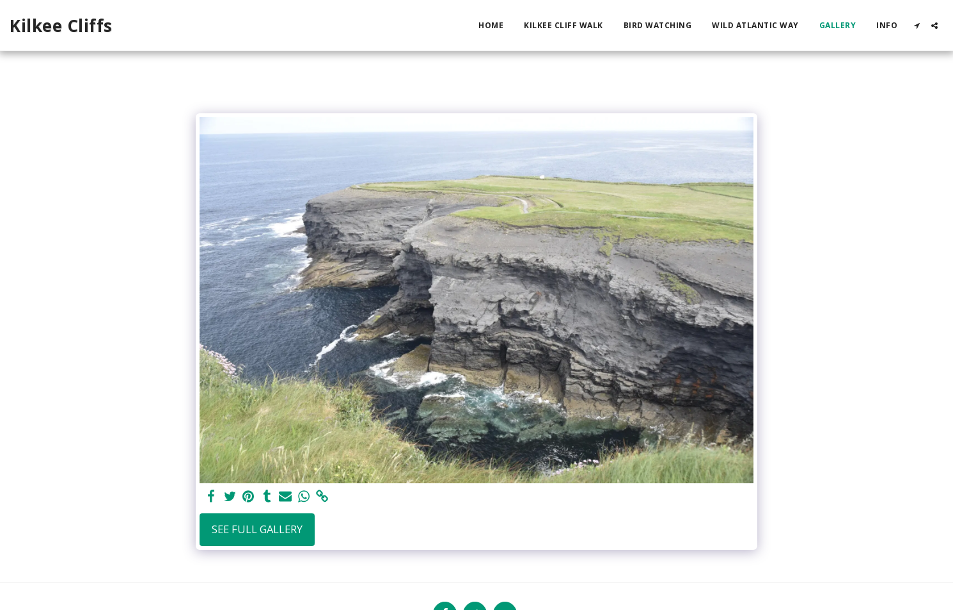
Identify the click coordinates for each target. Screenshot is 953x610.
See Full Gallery (257, 529)
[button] (916, 25)
